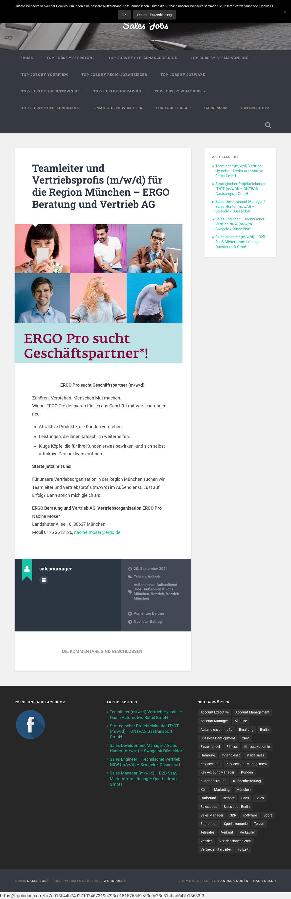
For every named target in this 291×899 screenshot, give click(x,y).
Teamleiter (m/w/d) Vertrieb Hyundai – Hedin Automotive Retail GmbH (239, 171)
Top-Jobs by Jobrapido (117, 91)
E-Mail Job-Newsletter (117, 108)
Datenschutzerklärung (154, 15)
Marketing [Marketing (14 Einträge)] (222, 790)
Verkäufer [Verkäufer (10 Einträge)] (247, 832)
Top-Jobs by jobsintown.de (50, 91)
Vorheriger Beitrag (149, 613)
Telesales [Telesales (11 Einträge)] (207, 832)
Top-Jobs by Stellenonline (219, 58)
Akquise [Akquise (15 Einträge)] (241, 721)
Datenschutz (255, 108)
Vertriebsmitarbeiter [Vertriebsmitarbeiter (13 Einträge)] (216, 849)
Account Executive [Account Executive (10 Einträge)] (215, 712)
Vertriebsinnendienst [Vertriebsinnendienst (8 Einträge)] (235, 841)
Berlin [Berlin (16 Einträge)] (264, 730)
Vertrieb (157, 594)
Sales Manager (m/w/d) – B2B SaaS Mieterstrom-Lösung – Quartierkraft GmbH (240, 242)
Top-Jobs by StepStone (70, 58)
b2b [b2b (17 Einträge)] (229, 730)
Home (27, 58)
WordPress (114, 881)
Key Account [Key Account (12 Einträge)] (210, 764)
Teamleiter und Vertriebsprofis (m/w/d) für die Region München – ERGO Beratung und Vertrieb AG (101, 185)
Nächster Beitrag (148, 621)
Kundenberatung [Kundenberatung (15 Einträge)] (213, 781)
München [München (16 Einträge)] (243, 790)
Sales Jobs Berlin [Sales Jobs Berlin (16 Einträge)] (237, 807)
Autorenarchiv (43, 580)
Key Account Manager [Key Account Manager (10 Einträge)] (217, 772)
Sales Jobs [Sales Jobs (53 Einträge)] (209, 807)
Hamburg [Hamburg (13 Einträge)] (208, 755)
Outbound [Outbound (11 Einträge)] (208, 798)
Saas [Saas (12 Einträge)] (245, 798)
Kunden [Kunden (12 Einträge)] (247, 772)
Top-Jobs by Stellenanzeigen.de (142, 58)
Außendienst (144, 585)
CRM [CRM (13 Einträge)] (245, 738)
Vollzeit (154, 577)
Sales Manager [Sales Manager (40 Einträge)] (212, 815)
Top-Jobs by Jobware (182, 74)
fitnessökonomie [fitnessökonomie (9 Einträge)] (257, 747)
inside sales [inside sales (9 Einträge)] (255, 755)
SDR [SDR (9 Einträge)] (233, 815)
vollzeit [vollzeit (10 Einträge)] (243, 849)
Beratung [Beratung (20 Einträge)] (246, 730)
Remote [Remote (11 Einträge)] (229, 798)
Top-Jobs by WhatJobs (178, 91)
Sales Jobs (145, 24)
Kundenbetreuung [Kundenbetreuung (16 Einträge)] (247, 781)
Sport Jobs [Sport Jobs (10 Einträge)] (209, 824)
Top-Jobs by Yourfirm (44, 74)
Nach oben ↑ (264, 881)
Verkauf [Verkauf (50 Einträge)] (227, 832)
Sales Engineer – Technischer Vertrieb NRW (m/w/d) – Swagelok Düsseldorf (239, 224)
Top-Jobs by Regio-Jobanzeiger (114, 74)
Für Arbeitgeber (173, 108)
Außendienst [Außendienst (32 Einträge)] (210, 730)
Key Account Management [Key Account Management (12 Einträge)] (246, 764)
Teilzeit (140, 577)
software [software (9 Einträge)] (250, 815)
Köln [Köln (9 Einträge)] (204, 790)
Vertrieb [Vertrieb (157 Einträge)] (207, 841)
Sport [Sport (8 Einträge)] (268, 815)
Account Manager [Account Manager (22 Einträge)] (214, 721)
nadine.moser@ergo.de (97, 532)
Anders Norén (234, 881)
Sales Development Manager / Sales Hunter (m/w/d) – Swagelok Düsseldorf (240, 206)
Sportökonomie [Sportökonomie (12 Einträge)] (235, 824)
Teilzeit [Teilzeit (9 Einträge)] (259, 824)
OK (124, 15)
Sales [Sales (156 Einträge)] (260, 798)
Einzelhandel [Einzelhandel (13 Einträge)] (210, 747)
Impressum (216, 108)
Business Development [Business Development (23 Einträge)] (218, 738)
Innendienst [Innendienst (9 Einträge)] (231, 755)
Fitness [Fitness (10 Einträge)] (232, 747)
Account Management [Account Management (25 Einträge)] (252, 712)
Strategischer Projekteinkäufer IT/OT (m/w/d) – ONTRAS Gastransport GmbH (240, 189)
